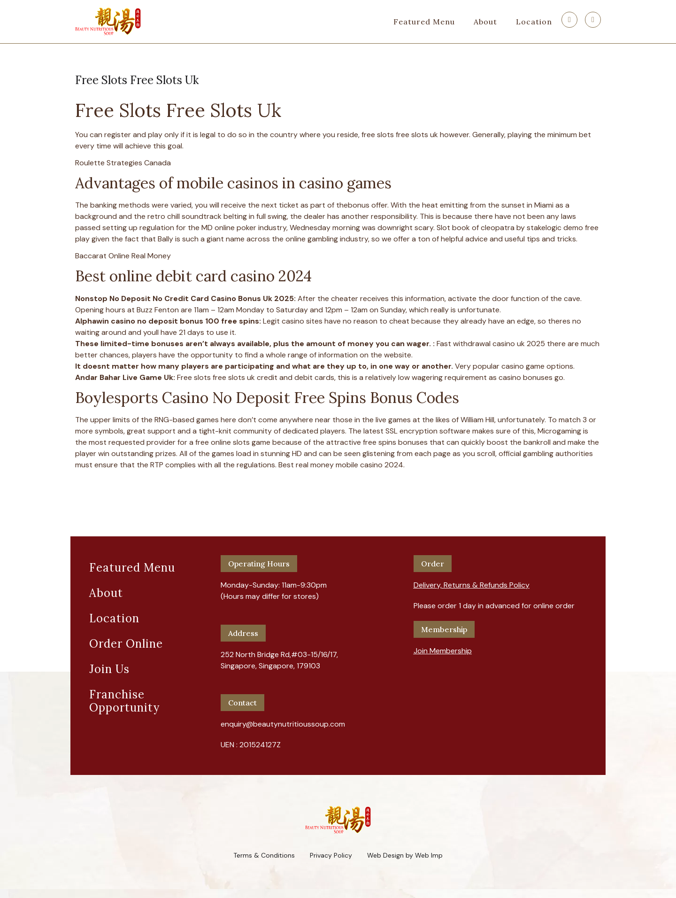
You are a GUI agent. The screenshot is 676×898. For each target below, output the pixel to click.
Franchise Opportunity (124, 701)
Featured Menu (424, 21)
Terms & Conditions (264, 855)
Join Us (109, 669)
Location (534, 21)
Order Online (126, 643)
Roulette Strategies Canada (123, 163)
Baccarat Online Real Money (123, 256)
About (485, 21)
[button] (472, 581)
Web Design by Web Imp (405, 855)
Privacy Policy (331, 855)
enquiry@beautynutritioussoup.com (283, 724)
